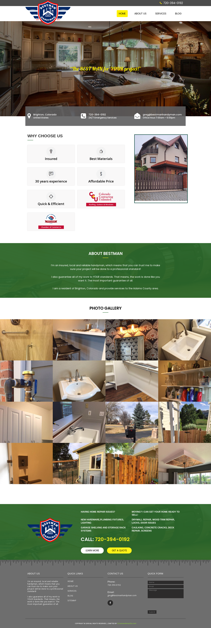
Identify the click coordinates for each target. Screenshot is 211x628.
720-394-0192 (171, 3)
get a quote (124, 550)
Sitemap (72, 600)
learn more (93, 550)
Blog (178, 13)
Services (160, 13)
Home (122, 13)
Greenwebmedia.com (126, 623)
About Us (140, 13)
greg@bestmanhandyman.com (122, 595)
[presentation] (166, 603)
